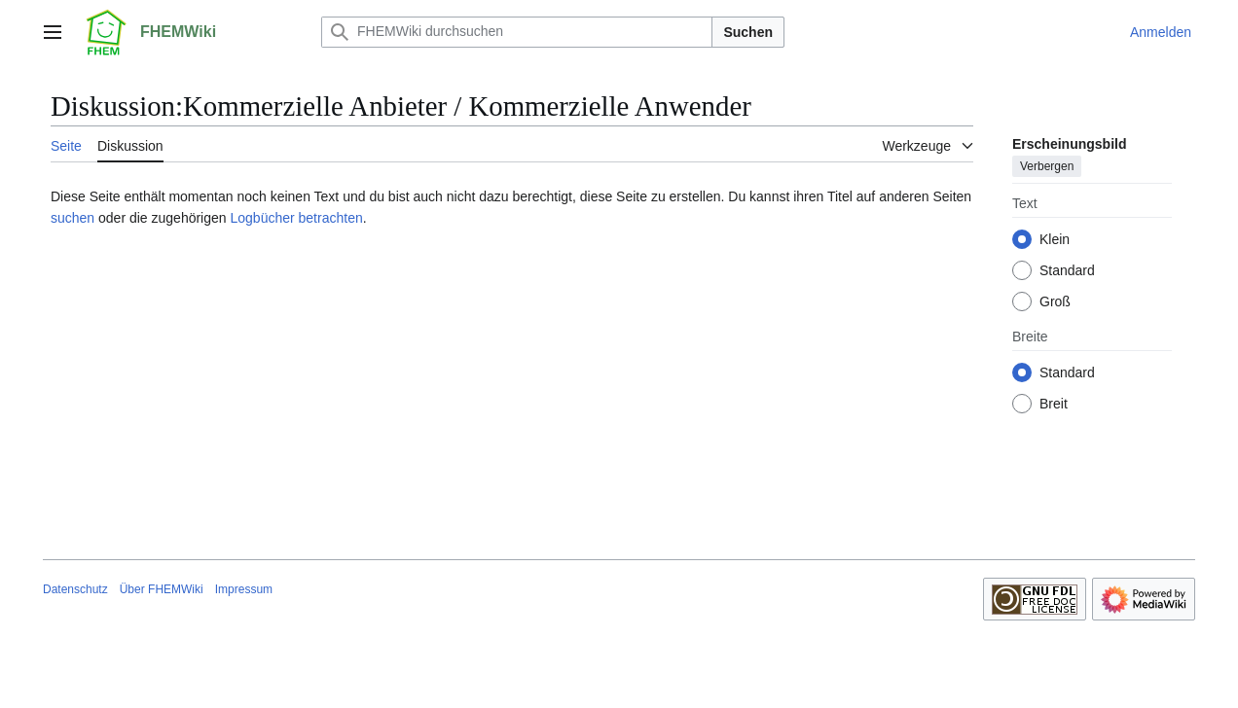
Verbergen (1047, 166)
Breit (1053, 403)
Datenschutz (75, 589)
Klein (1054, 239)
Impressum (244, 589)
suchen (72, 218)
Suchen (748, 32)
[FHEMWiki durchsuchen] (516, 32)
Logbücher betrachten (296, 218)
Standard (1067, 270)
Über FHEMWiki (161, 589)
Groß (1055, 301)
